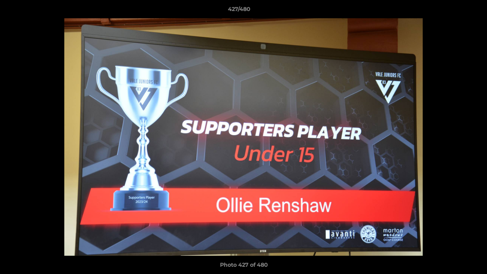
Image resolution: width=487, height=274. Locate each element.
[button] (455, 11)
